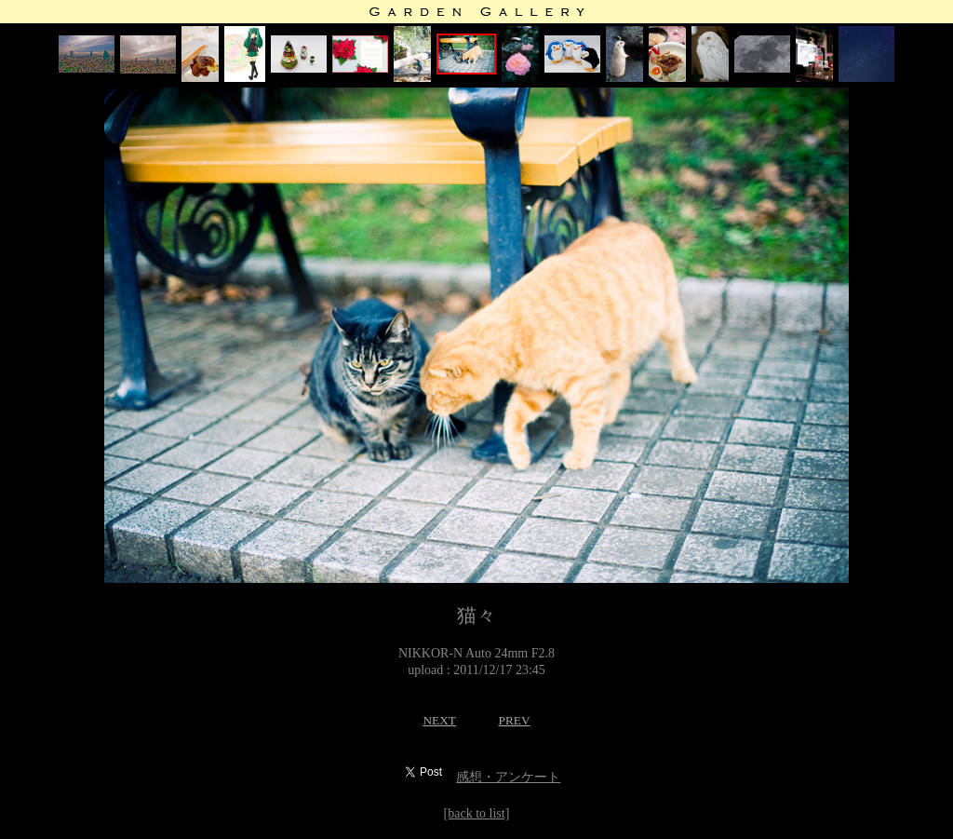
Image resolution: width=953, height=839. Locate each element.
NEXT (439, 720)
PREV (514, 720)
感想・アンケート (508, 777)
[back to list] (477, 813)
